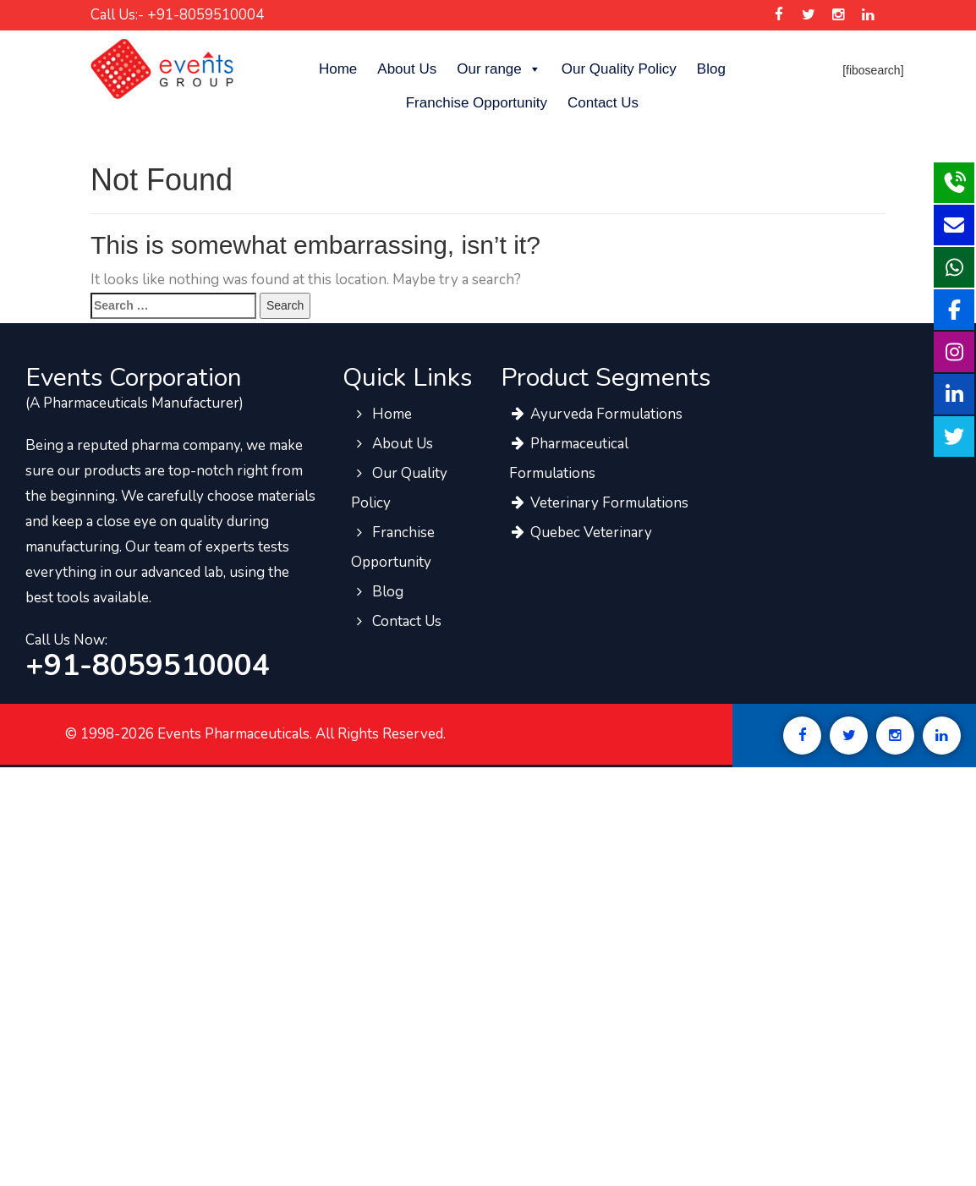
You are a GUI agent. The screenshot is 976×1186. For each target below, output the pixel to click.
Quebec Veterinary (580, 532)
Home (338, 69)
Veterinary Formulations (598, 503)
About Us (406, 69)
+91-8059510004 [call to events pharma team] (147, 665)
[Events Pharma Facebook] (778, 15)
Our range (499, 69)
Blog (711, 69)
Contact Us (603, 103)
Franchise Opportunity (476, 103)
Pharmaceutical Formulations (568, 458)
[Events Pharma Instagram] (838, 15)
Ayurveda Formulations (596, 414)
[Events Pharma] (161, 68)
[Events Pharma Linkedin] (868, 15)
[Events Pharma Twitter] (808, 15)
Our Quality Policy (619, 69)
